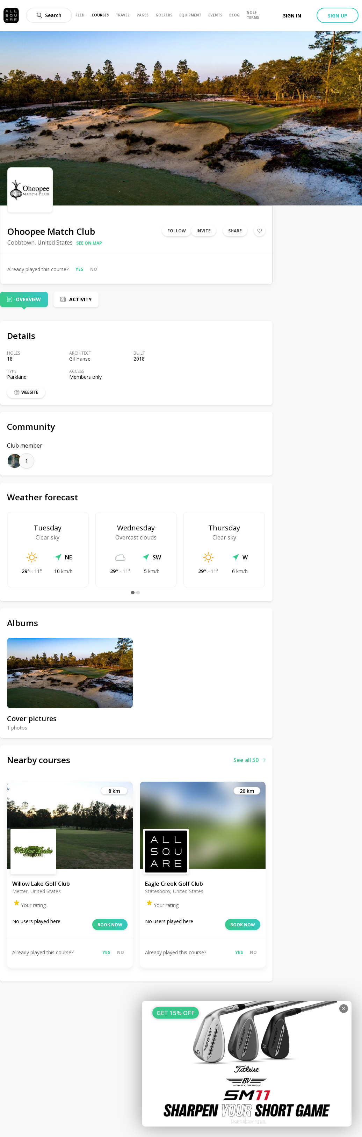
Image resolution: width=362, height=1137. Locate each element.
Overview (28, 299)
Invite (203, 231)
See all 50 (249, 760)
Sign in (292, 15)
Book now (109, 925)
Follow (176, 231)
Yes (79, 269)
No (93, 269)
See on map (89, 243)
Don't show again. (248, 1121)
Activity (80, 299)
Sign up (337, 15)
